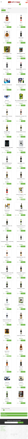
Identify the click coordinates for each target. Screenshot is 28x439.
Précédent (2, 410)
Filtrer (3, 10)
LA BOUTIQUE (3, 413)
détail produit (7, 18)
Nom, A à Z (17, 8)
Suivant (10, 410)
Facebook (13, 435)
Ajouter (9, 42)
